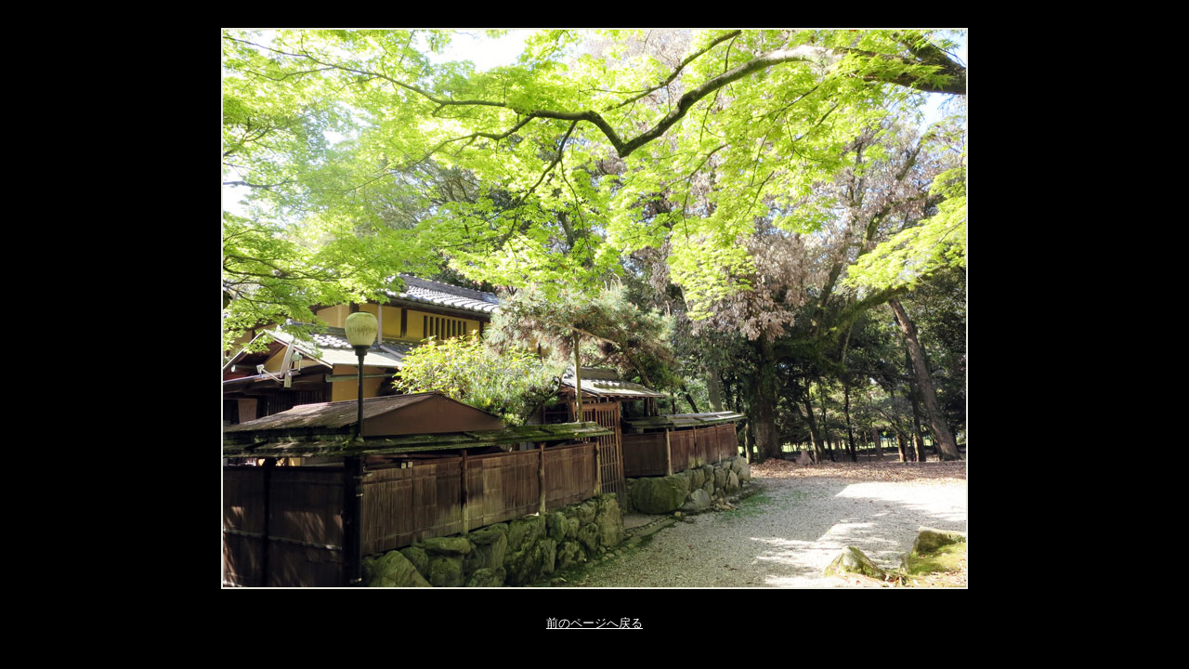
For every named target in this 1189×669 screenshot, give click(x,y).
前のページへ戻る (594, 623)
